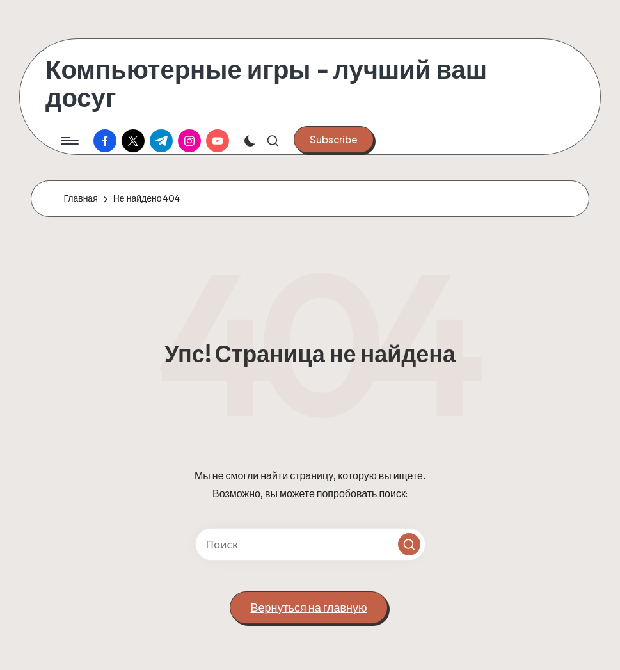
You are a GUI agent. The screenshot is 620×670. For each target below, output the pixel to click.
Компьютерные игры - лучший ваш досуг (266, 83)
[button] (334, 139)
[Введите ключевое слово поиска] (310, 544)
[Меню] (69, 140)
